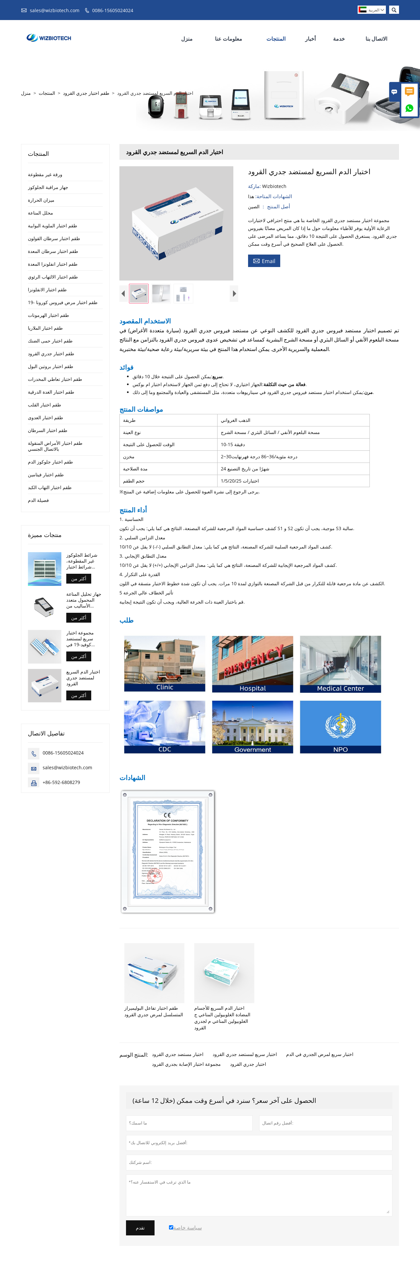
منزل (187, 38)
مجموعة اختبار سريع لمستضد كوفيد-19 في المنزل (80, 639)
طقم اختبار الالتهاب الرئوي (53, 277)
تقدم (140, 1233)
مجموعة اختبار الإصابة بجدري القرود (186, 1069)
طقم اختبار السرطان (47, 430)
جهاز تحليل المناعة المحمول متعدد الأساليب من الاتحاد (83, 600)
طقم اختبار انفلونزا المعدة (52, 264)
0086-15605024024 (112, 10)
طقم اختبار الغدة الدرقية (51, 392)
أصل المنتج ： (275, 206)
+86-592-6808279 (61, 782)
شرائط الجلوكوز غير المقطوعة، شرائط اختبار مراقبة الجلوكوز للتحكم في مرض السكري (82, 561)
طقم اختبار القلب (44, 405)
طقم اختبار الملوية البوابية (52, 225)
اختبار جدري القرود (248, 1069)
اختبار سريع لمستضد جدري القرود (245, 1060)
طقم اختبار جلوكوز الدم (50, 462)
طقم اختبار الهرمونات (48, 315)
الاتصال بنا (376, 38)
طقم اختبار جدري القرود (86, 93)
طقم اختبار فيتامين (46, 474)
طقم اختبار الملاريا (45, 328)
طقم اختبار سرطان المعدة (53, 251)
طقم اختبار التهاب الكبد (50, 487)
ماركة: (255, 186)
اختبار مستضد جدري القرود (177, 1060)
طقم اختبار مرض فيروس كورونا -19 (62, 302)
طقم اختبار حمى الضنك (50, 341)
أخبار (310, 38)
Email (264, 261)
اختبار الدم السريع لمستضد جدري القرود (83, 678)
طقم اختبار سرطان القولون (54, 238)
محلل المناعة (40, 213)
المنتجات (275, 38)
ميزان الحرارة (41, 200)
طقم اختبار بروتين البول (50, 366)
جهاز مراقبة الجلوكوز (48, 187)
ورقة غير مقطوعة (45, 174)
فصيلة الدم (38, 500)
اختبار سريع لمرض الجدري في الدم (319, 1060)
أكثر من (78, 578)
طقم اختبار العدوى (45, 417)
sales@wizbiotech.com (54, 10)
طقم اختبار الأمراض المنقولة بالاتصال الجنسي (55, 446)
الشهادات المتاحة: (273, 196)
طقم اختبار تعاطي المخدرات (55, 379)
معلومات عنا (228, 38)
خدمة (339, 38)
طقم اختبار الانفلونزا (47, 289)
